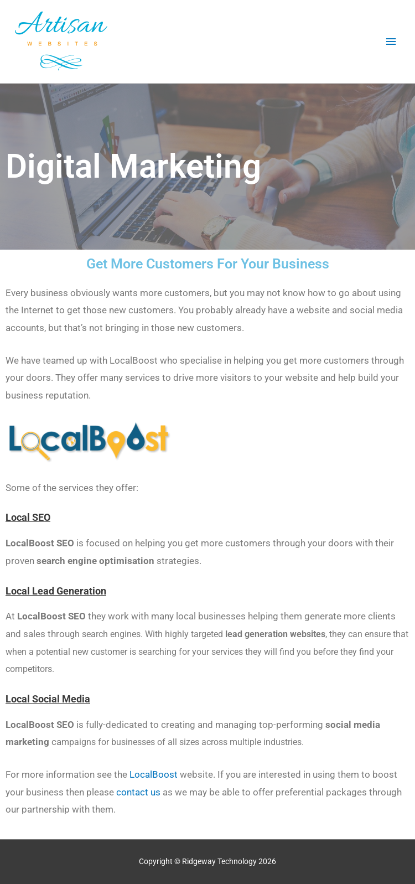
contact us (138, 792)
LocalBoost (153, 774)
